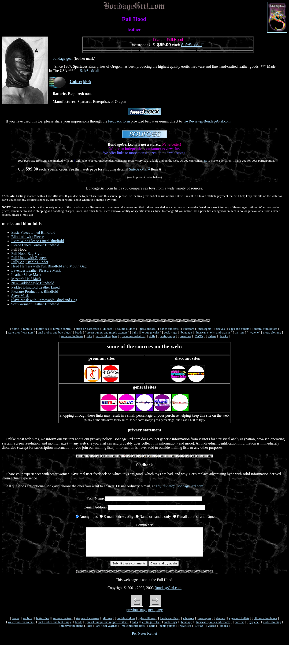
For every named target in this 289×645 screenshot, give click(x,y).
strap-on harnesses (87, 328)
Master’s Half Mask (26, 279)
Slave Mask (20, 296)
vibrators (188, 328)
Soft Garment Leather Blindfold (35, 304)
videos (212, 336)
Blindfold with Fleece (27, 237)
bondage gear (63, 58)
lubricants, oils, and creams (213, 332)
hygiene (254, 332)
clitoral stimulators (265, 328)
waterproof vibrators (20, 332)
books (224, 336)
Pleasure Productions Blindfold (34, 291)
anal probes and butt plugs (54, 332)
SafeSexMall (191, 45)
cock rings (170, 332)
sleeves (220, 328)
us (205, 160)
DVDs (199, 336)
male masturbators (133, 336)
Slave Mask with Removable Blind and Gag (44, 300)
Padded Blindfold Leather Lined (35, 287)
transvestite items (72, 336)
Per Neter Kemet (144, 639)
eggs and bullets (239, 328)
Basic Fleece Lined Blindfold (33, 232)
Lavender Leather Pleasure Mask (36, 270)
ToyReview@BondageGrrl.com (206, 121)
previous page (136, 615)
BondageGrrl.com (168, 593)
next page (155, 615)
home (15, 328)
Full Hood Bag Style (26, 254)
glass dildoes (148, 328)
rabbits (27, 328)
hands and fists (169, 328)
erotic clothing (272, 332)
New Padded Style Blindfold (32, 283)
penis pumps (167, 336)
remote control (62, 328)
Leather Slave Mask (26, 275)
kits (89, 336)
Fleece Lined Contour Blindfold (35, 245)
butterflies (42, 328)
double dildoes (126, 328)
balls (135, 332)
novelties (185, 336)
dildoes (107, 328)
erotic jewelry (150, 332)
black (87, 82)
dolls (152, 336)
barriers (239, 332)
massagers (204, 328)
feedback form (119, 121)
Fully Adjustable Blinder (29, 262)
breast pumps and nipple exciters (107, 332)
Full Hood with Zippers (29, 258)
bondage (186, 332)
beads (78, 332)
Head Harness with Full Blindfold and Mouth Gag (48, 266)
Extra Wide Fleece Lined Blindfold (37, 241)
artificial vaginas (106, 336)
